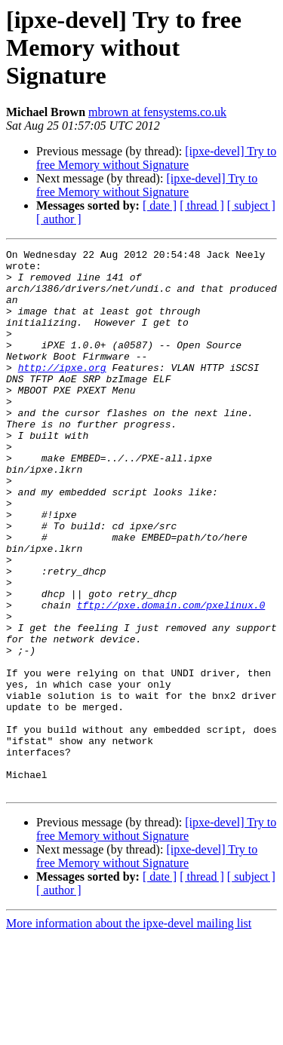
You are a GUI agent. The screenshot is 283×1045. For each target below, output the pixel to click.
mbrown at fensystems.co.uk (157, 112)
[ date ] (160, 205)
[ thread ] (202, 205)
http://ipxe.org (62, 392)
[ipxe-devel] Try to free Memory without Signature (156, 158)
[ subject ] (251, 205)
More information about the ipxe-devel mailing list (128, 1031)
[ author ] (59, 219)
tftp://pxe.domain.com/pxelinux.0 (171, 677)
